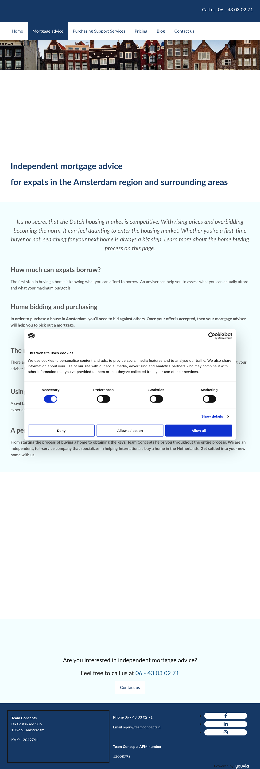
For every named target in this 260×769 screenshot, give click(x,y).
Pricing (141, 31)
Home (17, 31)
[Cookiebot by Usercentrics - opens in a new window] (211, 335)
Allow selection (130, 430)
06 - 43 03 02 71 (139, 717)
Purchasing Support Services (99, 31)
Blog (161, 31)
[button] (130, 687)
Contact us (184, 31)
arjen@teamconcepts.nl (142, 727)
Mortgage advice (47, 31)
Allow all (199, 430)
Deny (61, 430)
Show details (212, 416)
